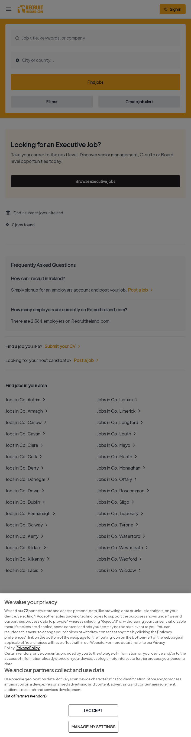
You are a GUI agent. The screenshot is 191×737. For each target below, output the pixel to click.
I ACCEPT (93, 710)
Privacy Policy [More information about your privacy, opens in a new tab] (28, 648)
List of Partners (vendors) (25, 696)
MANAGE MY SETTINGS (94, 726)
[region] (95, 665)
